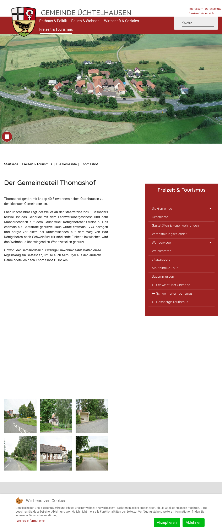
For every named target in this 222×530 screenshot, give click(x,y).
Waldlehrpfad (161, 251)
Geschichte (160, 217)
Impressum (196, 9)
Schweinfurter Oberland (173, 285)
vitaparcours (161, 259)
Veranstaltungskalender (169, 234)
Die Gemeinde (162, 209)
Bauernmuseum (163, 276)
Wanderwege (161, 242)
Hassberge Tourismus (172, 302)
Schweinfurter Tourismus (174, 293)
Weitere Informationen (31, 520)
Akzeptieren (167, 522)
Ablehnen (193, 522)
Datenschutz (213, 9)
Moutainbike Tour (165, 268)
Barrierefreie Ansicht (202, 13)
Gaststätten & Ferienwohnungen (175, 225)
